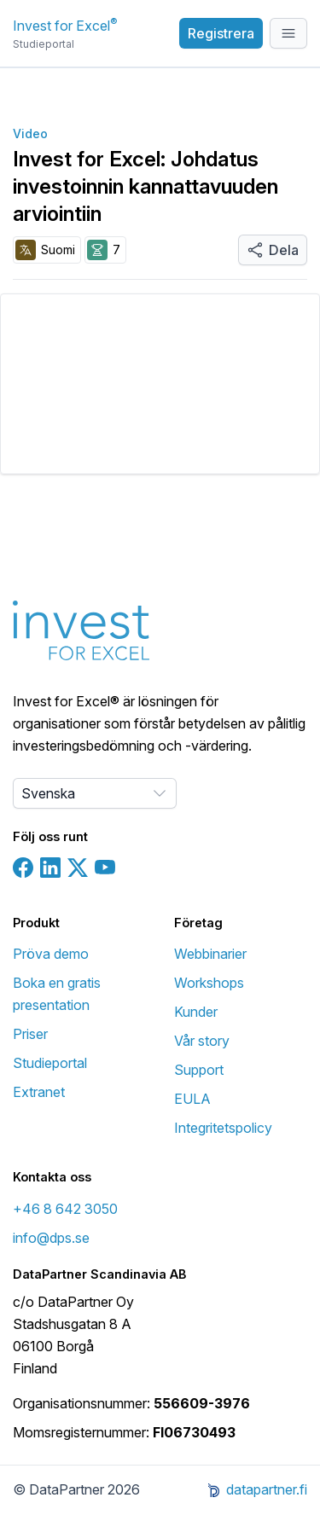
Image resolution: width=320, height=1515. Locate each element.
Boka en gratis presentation (57, 993)
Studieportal (50, 1062)
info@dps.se (51, 1237)
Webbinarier (210, 953)
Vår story (202, 1040)
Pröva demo (51, 953)
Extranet (39, 1091)
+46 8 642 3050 (65, 1208)
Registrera (221, 33)
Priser (30, 1033)
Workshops (209, 982)
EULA (192, 1098)
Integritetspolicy (223, 1127)
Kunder (196, 1011)
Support (199, 1069)
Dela (273, 249)
